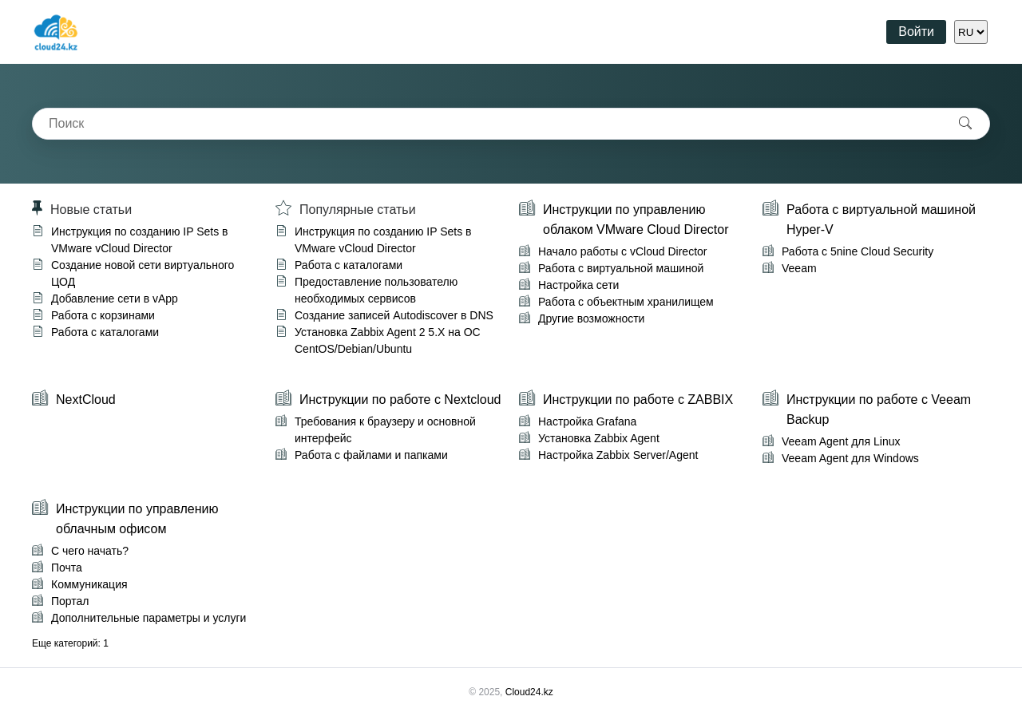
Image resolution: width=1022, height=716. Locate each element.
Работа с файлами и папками (371, 455)
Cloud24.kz (529, 692)
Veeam (799, 268)
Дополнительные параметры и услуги (148, 617)
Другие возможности (591, 318)
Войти (916, 31)
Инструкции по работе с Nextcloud (400, 399)
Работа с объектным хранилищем (626, 301)
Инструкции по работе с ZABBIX (638, 399)
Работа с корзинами (103, 315)
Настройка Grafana (587, 421)
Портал (70, 601)
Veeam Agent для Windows (850, 458)
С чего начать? (90, 550)
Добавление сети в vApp (114, 298)
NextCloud (86, 399)
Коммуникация (89, 584)
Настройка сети (578, 285)
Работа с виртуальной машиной (620, 268)
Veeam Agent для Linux (841, 441)
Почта (66, 567)
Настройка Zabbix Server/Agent (618, 455)
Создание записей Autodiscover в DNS (394, 315)
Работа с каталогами (105, 332)
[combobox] (487, 124)
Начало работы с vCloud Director (622, 251)
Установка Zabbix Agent (599, 438)
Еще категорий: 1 (70, 643)
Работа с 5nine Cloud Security (857, 251)
